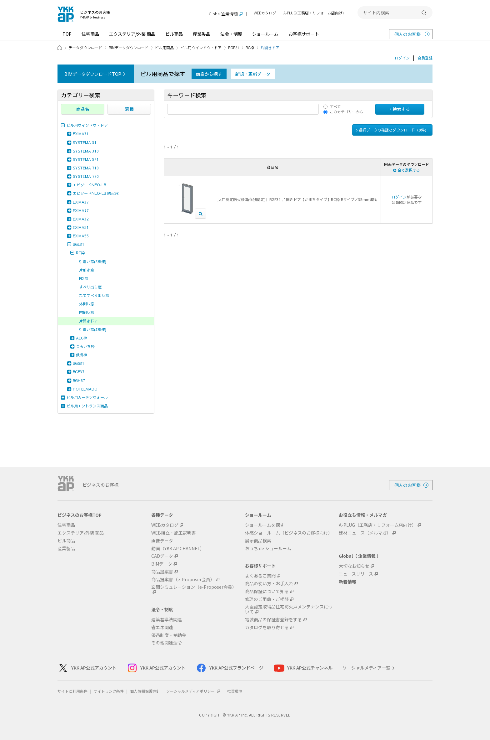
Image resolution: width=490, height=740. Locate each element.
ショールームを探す (264, 525)
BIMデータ (161, 564)
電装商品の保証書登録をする (273, 619)
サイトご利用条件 (73, 691)
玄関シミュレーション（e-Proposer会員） (194, 587)
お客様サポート (303, 34)
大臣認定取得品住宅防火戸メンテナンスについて (288, 609)
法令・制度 (231, 34)
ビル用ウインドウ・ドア (201, 47)
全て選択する (406, 170)
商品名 (82, 109)
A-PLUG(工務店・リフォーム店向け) (313, 13)
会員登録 (425, 57)
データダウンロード (85, 47)
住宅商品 (90, 34)
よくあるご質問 (260, 575)
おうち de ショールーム (268, 548)
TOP (67, 34)
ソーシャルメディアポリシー (193, 691)
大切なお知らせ (354, 566)
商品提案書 (162, 571)
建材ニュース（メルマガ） (365, 533)
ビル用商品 (164, 47)
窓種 (129, 109)
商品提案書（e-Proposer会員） (183, 579)
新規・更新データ (252, 74)
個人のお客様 (407, 34)
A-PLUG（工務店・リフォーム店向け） (377, 525)
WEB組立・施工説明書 (173, 533)
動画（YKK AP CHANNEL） (177, 548)
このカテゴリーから (346, 111)
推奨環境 (234, 691)
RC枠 (250, 47)
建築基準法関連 (166, 619)
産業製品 (201, 34)
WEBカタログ (265, 13)
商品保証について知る (267, 591)
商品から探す (209, 74)
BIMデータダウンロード (128, 47)
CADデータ (162, 556)
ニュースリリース (356, 574)
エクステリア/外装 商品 (132, 34)
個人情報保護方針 (145, 691)
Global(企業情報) (223, 14)
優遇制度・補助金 (168, 635)
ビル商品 (174, 34)
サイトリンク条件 (109, 691)
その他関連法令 (166, 642)
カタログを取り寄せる (267, 627)
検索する (400, 109)
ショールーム (265, 34)
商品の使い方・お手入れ (269, 583)
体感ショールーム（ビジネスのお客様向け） (288, 533)
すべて (335, 106)
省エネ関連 (162, 627)
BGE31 (233, 47)
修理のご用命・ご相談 (267, 599)
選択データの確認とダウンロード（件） (392, 129)
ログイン (402, 57)
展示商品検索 (258, 540)
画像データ (162, 540)
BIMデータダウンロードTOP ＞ (96, 74)
